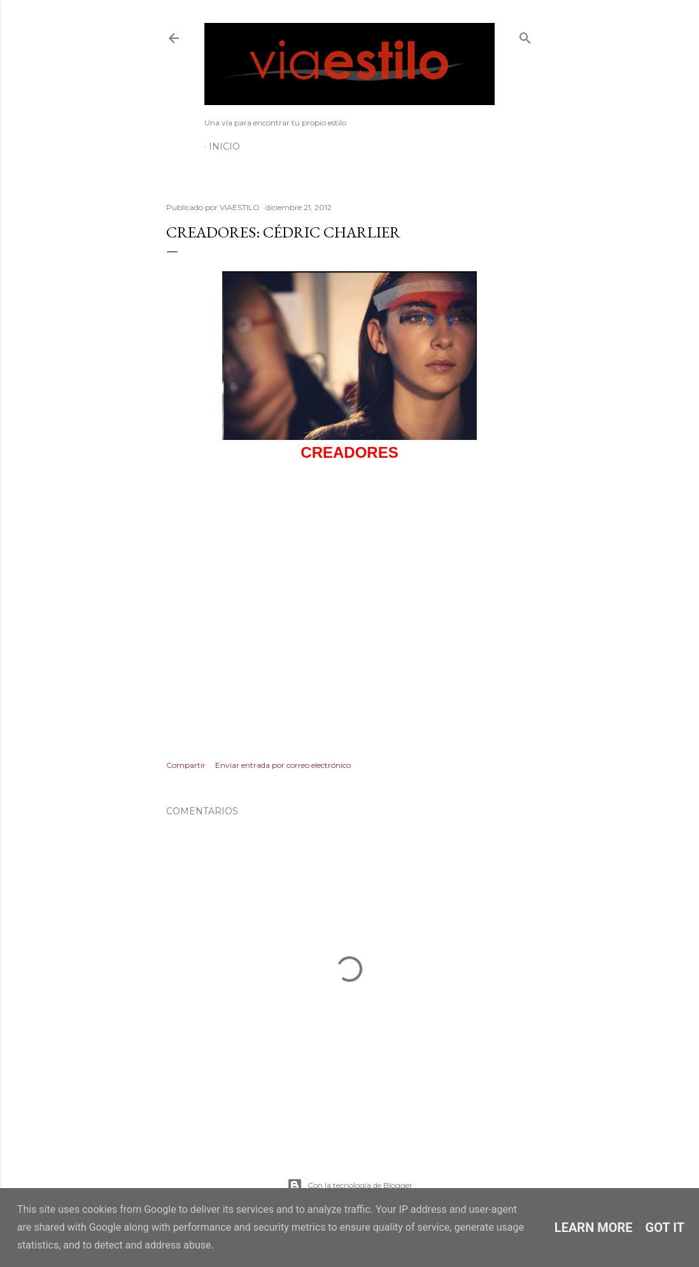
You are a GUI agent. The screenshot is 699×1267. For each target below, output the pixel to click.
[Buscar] (525, 35)
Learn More (593, 1227)
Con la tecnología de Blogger (350, 1185)
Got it (665, 1227)
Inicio (224, 146)
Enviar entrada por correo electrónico (283, 765)
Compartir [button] (186, 765)
